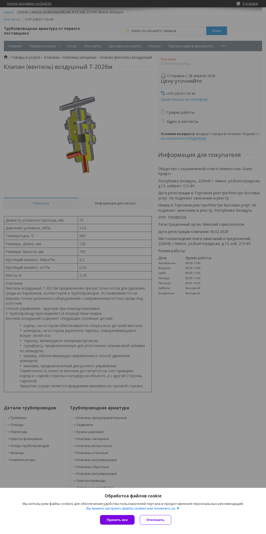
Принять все (117, 520)
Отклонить (155, 520)
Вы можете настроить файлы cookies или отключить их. (131, 508)
